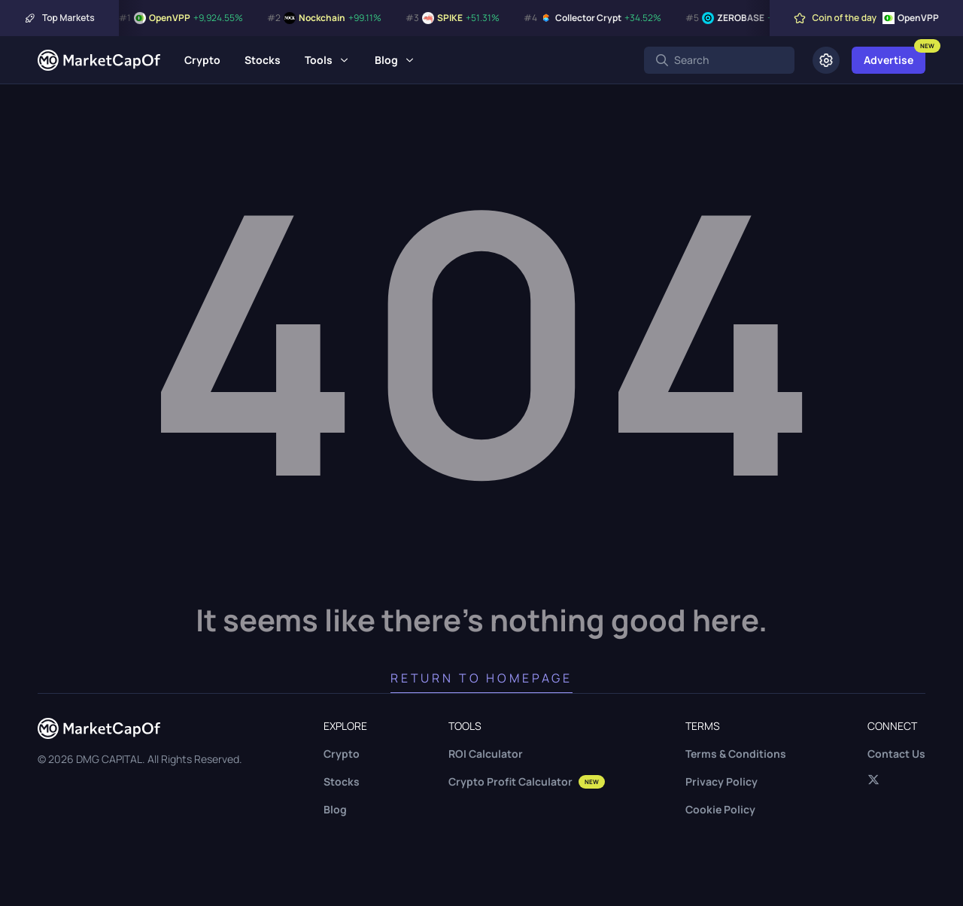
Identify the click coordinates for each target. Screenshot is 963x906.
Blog (386, 60)
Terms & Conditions (735, 753)
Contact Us (896, 753)
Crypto (202, 60)
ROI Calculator (485, 753)
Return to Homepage (481, 678)
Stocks (263, 60)
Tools (319, 60)
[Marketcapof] (99, 60)
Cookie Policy (720, 809)
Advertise (888, 60)
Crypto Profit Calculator (526, 781)
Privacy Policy (721, 781)
